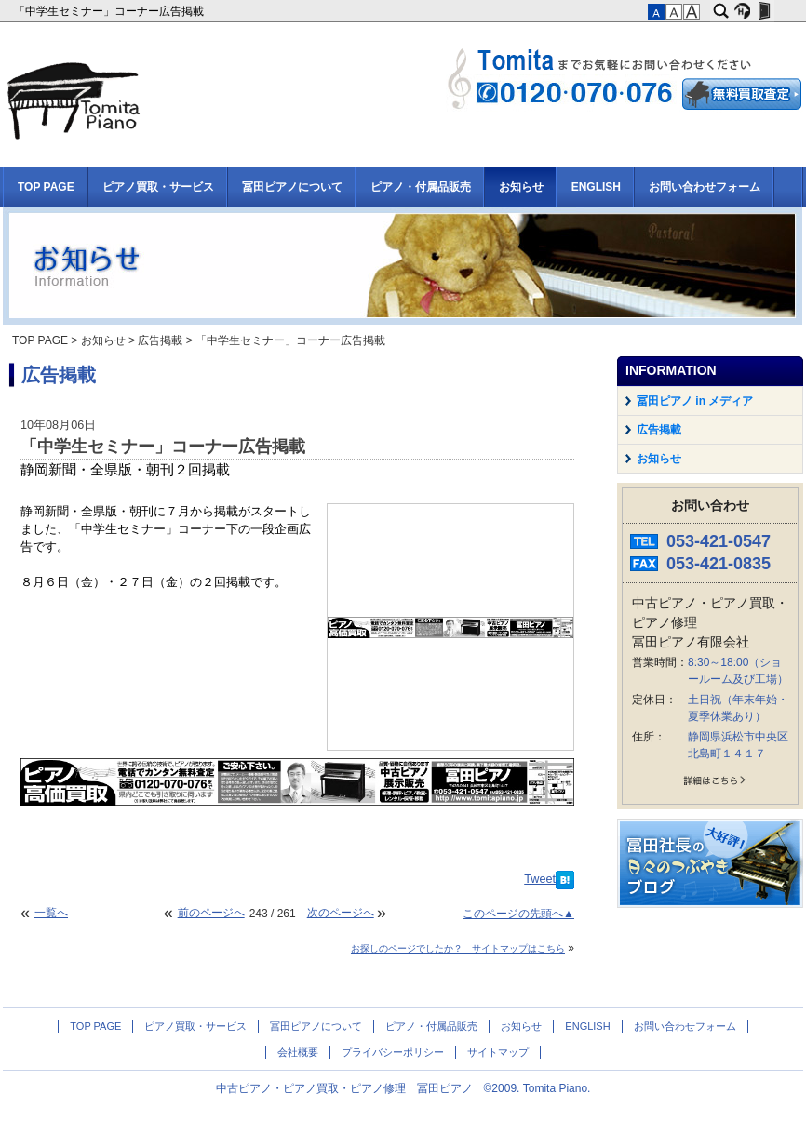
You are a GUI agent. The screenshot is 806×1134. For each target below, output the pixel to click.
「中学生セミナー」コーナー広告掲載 (110, 11)
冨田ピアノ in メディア (695, 400)
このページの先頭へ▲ (518, 913)
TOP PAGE (46, 186)
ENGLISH (596, 186)
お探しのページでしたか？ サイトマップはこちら (458, 948)
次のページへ (340, 912)
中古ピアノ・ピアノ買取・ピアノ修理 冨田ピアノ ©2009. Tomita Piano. (403, 1088)
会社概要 (297, 1052)
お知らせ (521, 186)
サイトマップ (498, 1052)
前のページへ (211, 912)
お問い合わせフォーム (704, 186)
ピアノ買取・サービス (158, 186)
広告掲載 (160, 340)
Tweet (540, 879)
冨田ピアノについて (292, 186)
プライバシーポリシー (393, 1052)
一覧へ (51, 912)
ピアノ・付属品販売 (420, 186)
